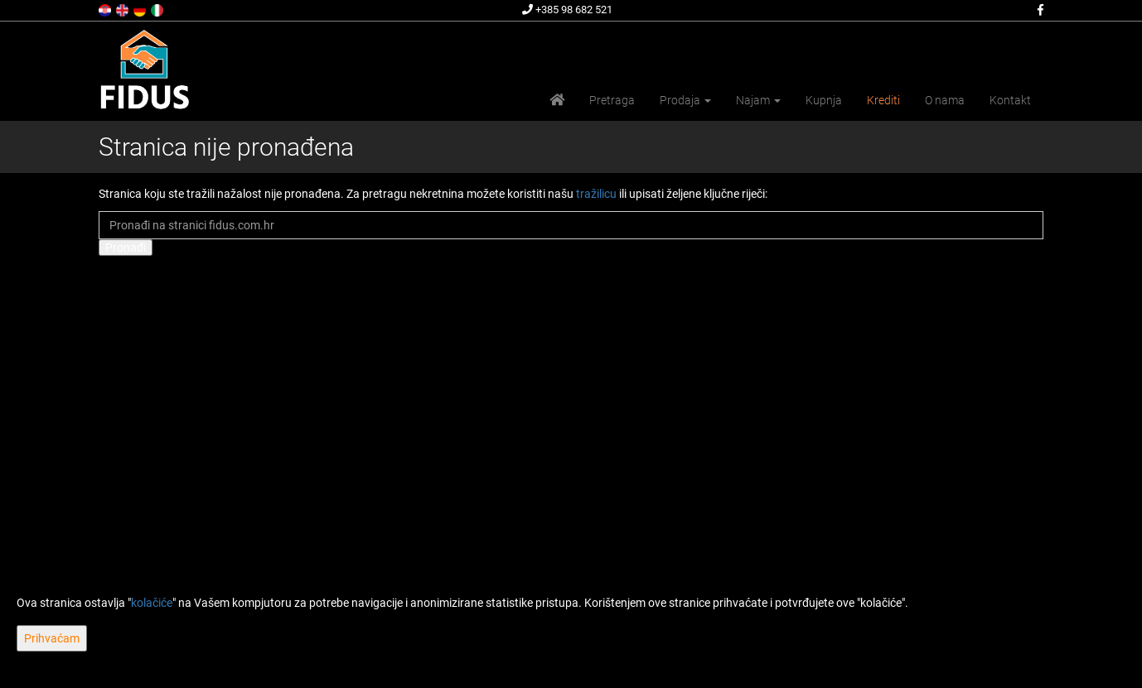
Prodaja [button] (685, 100)
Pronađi (125, 247)
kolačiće (151, 602)
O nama (945, 100)
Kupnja (824, 100)
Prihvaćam (52, 638)
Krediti (883, 100)
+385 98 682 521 (567, 9)
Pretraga (612, 100)
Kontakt (1010, 100)
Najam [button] (758, 100)
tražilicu (596, 193)
